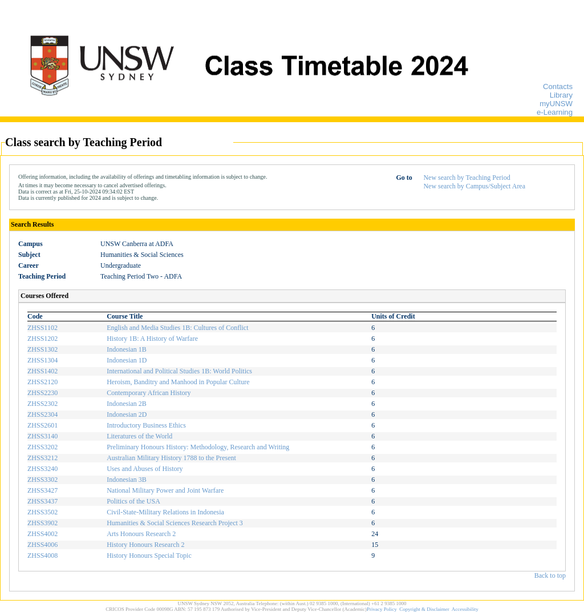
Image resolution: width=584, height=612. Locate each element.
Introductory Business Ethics (146, 425)
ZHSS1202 (42, 339)
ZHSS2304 (42, 414)
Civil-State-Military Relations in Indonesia (165, 512)
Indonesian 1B (127, 349)
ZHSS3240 (42, 469)
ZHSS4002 (42, 534)
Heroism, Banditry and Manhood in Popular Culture (178, 382)
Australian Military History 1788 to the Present (171, 458)
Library (561, 95)
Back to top (550, 575)
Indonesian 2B (127, 404)
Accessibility (465, 609)
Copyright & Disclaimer (424, 609)
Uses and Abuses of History (144, 469)
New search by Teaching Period (466, 178)
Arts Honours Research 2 (141, 534)
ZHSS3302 (42, 480)
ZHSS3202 (42, 447)
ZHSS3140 (42, 436)
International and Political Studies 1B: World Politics (179, 371)
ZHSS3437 (42, 501)
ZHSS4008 (42, 555)
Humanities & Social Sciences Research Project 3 (175, 523)
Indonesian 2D (127, 414)
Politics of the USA (133, 501)
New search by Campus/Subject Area (474, 186)
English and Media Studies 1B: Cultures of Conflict (177, 328)
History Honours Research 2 (145, 545)
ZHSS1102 (42, 328)
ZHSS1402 (42, 371)
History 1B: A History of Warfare (152, 339)
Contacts (558, 86)
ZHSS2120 (42, 382)
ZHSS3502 (42, 512)
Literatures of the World (139, 436)
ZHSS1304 (42, 360)
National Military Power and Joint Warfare (165, 490)
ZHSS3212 (42, 458)
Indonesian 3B (127, 480)
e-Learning (555, 112)
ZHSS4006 (42, 545)
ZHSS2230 (42, 393)
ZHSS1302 (42, 349)
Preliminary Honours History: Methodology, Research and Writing (198, 447)
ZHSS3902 (42, 523)
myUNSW (556, 103)
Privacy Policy (382, 609)
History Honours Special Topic (149, 555)
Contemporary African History (148, 393)
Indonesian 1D (127, 360)
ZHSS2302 (42, 404)
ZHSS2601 (42, 425)
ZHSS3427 (42, 490)
